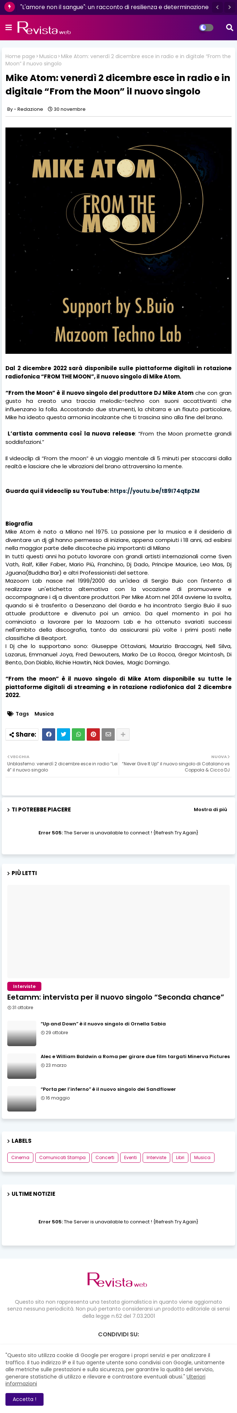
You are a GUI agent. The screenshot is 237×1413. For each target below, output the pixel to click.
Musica (48, 56)
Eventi (130, 1157)
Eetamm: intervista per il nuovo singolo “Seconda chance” (115, 997)
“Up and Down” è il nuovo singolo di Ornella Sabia (103, 1024)
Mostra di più (210, 809)
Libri (180, 1157)
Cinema (20, 1157)
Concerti (104, 1157)
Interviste (156, 1157)
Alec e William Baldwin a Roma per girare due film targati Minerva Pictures (135, 1056)
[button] (217, 7)
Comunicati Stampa (62, 1157)
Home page (20, 56)
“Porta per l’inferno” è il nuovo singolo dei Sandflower (108, 1089)
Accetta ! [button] (24, 1399)
